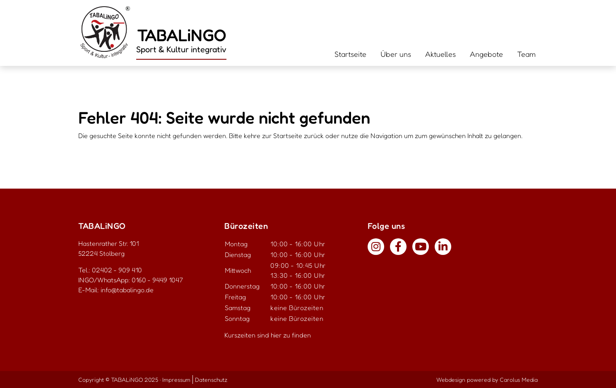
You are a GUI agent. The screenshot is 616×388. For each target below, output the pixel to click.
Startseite (350, 53)
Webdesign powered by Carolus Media (487, 379)
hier (276, 335)
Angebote (486, 53)
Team (526, 53)
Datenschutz (211, 379)
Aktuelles (440, 53)
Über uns (395, 53)
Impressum (176, 379)
